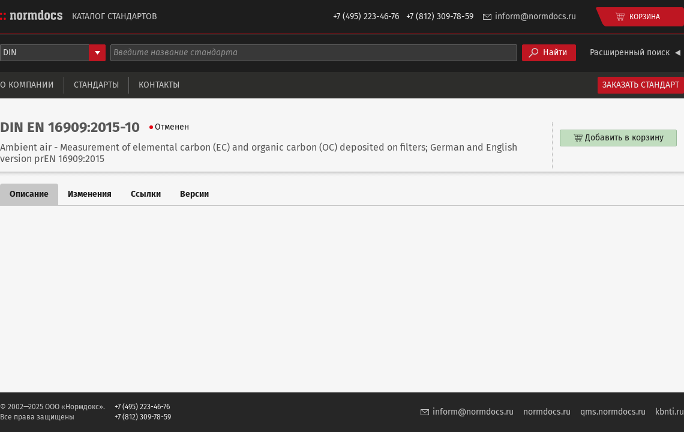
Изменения (90, 194)
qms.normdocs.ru (613, 412)
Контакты (159, 85)
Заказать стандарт (640, 85)
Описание (29, 194)
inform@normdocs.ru (535, 16)
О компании (27, 85)
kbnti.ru (669, 412)
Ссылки (146, 194)
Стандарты (96, 85)
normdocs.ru (547, 412)
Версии (194, 194)
